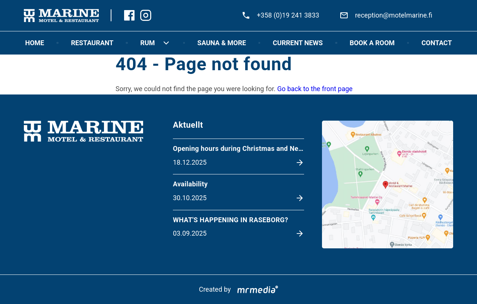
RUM (155, 42)
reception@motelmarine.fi (393, 15)
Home (34, 43)
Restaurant (92, 43)
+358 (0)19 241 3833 (288, 15)
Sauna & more (222, 43)
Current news (298, 43)
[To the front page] (61, 15)
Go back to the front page (315, 89)
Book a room (372, 43)
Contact (436, 43)
